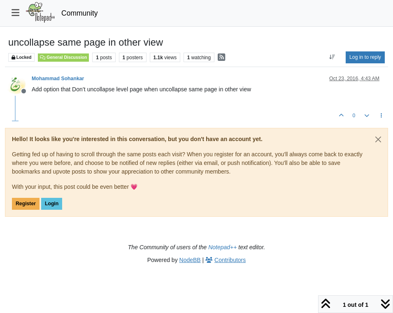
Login (51, 203)
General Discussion (63, 57)
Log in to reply (365, 57)
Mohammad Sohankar (58, 78)
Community (79, 13)
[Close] (378, 139)
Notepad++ (222, 247)
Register (26, 203)
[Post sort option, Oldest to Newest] (332, 57)
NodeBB (190, 260)
